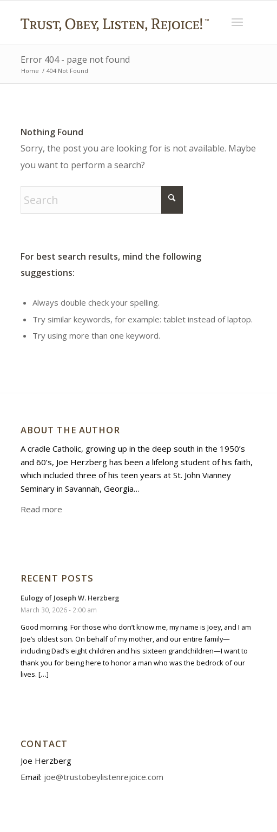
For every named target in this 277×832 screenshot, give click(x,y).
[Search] (102, 200)
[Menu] (237, 22)
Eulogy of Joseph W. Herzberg (70, 598)
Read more (41, 509)
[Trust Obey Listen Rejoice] (115, 40)
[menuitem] (237, 22)
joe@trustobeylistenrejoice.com (103, 776)
